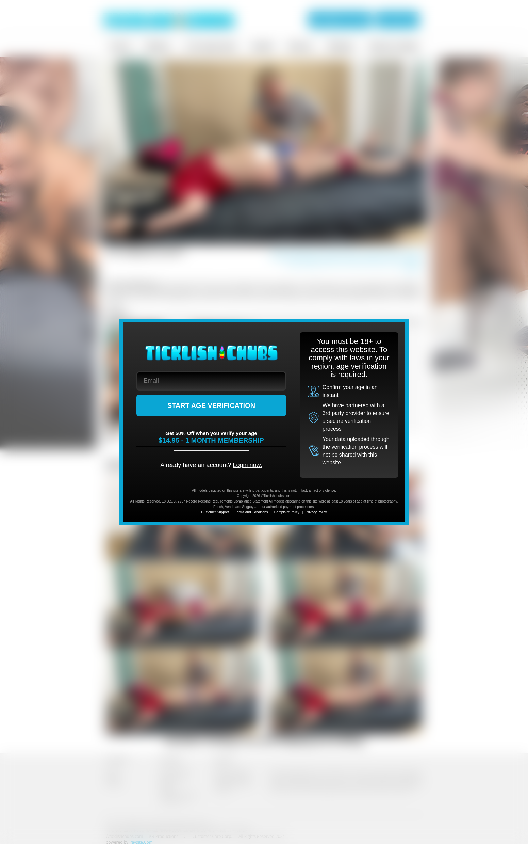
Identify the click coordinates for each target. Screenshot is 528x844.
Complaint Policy (286, 512)
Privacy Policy (316, 512)
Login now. (247, 465)
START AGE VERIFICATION (211, 405)
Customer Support (215, 512)
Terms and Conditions (251, 512)
